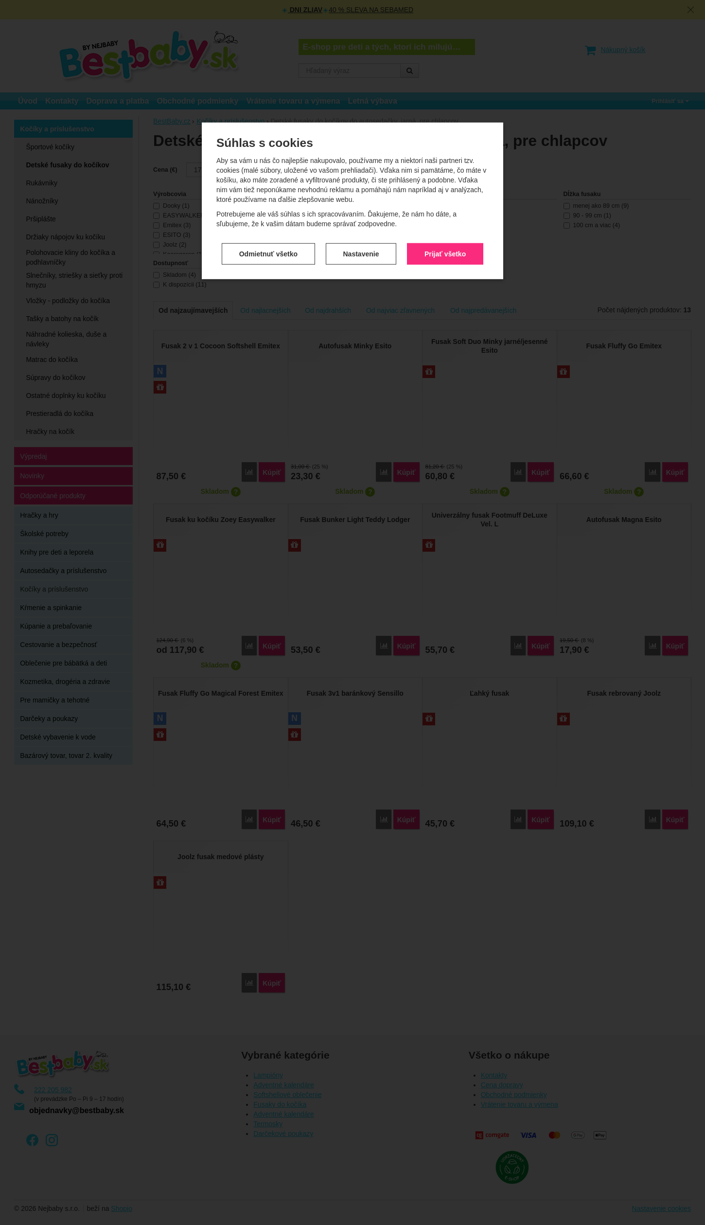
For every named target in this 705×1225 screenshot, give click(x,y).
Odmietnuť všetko (268, 247)
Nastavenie (361, 247)
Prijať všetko (445, 247)
